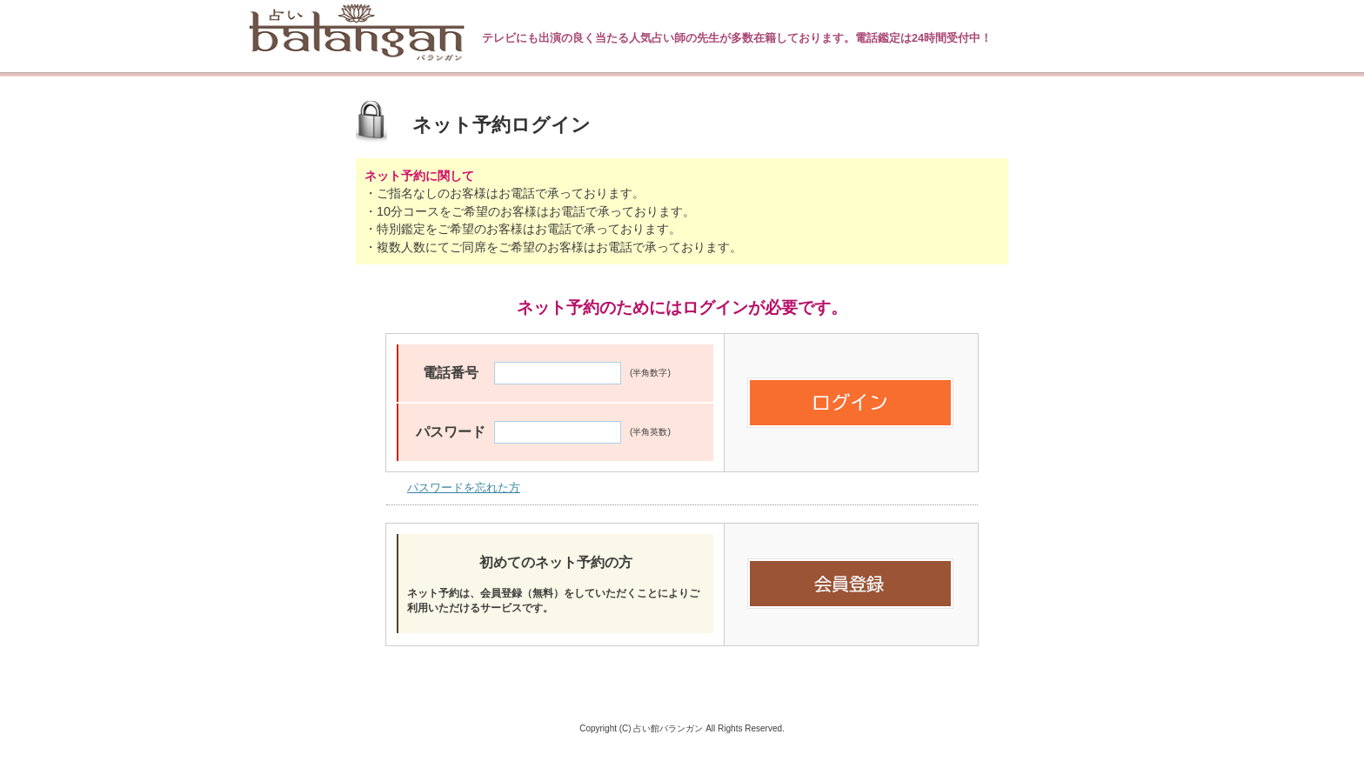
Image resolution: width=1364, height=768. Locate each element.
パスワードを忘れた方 (463, 487)
